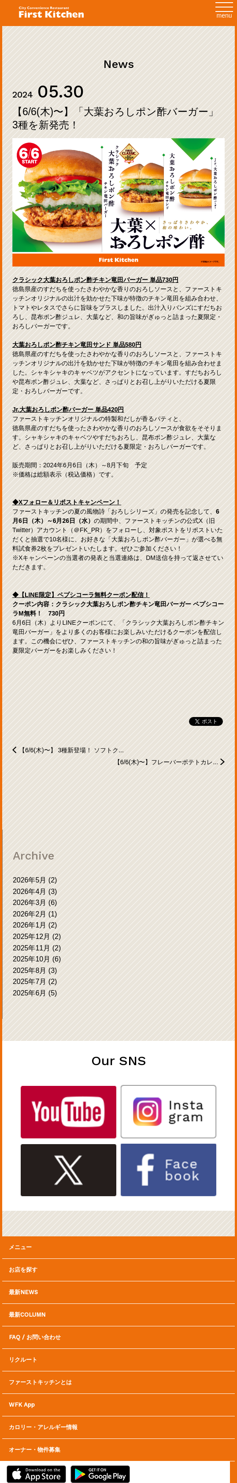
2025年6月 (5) (35, 993)
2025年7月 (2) (35, 981)
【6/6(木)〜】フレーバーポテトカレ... (166, 762)
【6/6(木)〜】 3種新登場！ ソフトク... (71, 750)
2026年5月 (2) (35, 880)
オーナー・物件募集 (34, 1449)
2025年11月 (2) (37, 948)
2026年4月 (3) (35, 891)
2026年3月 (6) (35, 902)
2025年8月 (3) (35, 970)
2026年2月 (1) (35, 914)
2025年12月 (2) (37, 936)
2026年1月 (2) (35, 925)
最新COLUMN (27, 1314)
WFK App (22, 1404)
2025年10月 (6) (37, 959)
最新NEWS (23, 1292)
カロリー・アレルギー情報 (43, 1427)
